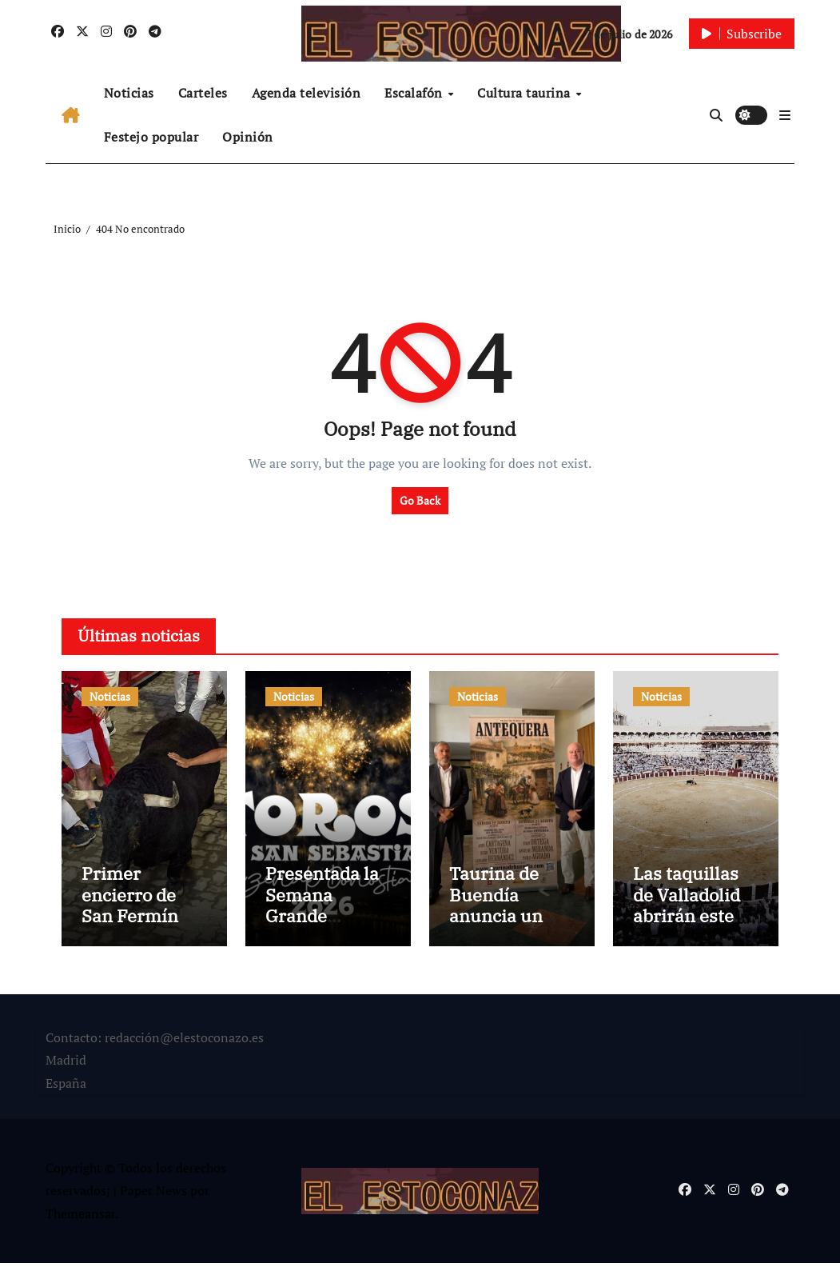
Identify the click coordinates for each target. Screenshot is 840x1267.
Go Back (420, 500)
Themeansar (80, 1218)
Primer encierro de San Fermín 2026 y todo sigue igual (130, 920)
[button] (784, 115)
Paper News (153, 1195)
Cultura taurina (525, 93)
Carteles (203, 93)
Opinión (247, 137)
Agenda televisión (306, 93)
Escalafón (415, 93)
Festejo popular (151, 137)
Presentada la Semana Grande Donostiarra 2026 (322, 920)
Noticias (129, 93)
